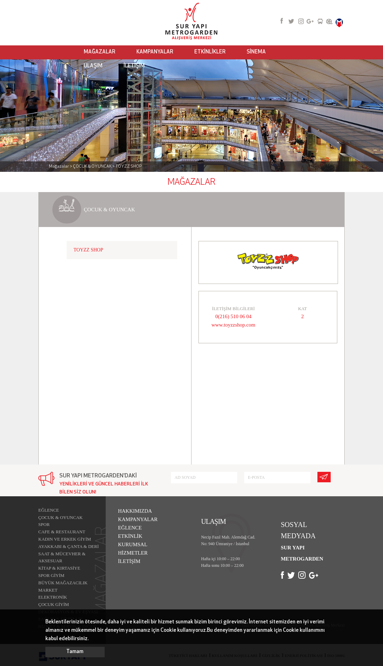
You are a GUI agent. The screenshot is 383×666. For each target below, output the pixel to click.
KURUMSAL (132, 544)
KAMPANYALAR (154, 52)
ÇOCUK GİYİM (53, 604)
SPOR (44, 524)
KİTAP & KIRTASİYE (59, 568)
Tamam (74, 651)
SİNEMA (256, 52)
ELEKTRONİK (52, 597)
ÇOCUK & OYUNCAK (60, 517)
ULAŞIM (93, 66)
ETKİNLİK (130, 536)
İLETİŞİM (134, 66)
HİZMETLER (133, 553)
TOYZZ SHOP (88, 250)
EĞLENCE (48, 510)
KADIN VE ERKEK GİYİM (64, 539)
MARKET (48, 590)
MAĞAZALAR (99, 52)
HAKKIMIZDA (135, 511)
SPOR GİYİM (51, 575)
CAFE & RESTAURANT (61, 531)
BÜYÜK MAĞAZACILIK (63, 582)
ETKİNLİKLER (210, 52)
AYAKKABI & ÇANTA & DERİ (68, 546)
